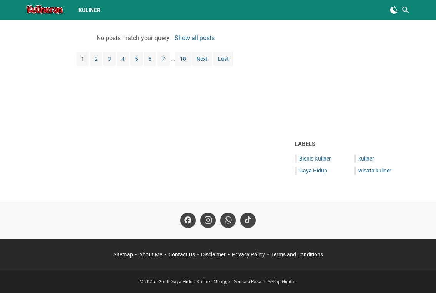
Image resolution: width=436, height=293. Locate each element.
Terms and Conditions (297, 254)
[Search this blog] (405, 10)
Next (202, 59)
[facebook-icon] (188, 220)
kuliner (89, 10)
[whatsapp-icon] (228, 220)
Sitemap (123, 254)
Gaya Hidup (313, 170)
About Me (150, 254)
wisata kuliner (374, 170)
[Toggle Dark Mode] (394, 10)
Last (223, 59)
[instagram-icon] (208, 220)
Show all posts (195, 38)
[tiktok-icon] (248, 220)
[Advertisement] (352, 80)
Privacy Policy (248, 254)
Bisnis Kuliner (315, 159)
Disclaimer (213, 254)
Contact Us (181, 254)
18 (183, 59)
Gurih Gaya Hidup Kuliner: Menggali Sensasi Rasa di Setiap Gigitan (227, 282)
